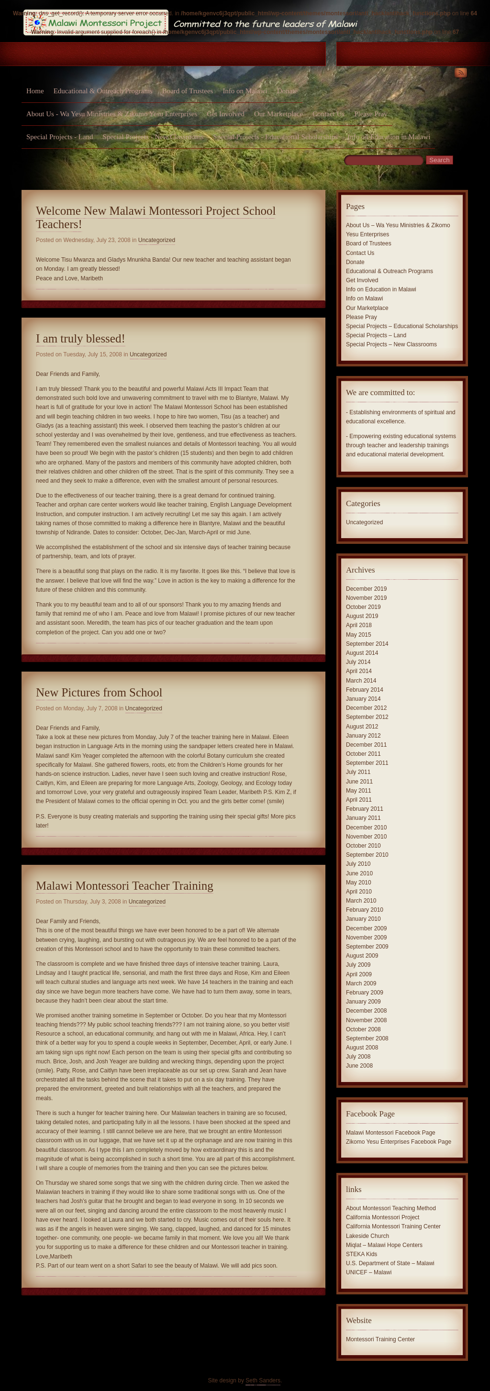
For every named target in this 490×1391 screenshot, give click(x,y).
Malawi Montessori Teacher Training (124, 885)
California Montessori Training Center (393, 1226)
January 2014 (363, 699)
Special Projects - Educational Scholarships (275, 137)
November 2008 (366, 1020)
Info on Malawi (245, 91)
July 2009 (358, 964)
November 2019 (366, 598)
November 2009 (366, 937)
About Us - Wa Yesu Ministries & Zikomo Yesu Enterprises (111, 114)
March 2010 (361, 900)
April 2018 (359, 625)
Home (35, 91)
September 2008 (367, 1038)
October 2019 (363, 607)
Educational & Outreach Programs (103, 91)
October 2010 (363, 845)
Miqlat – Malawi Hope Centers (384, 1245)
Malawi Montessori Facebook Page (390, 1132)
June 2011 (359, 781)
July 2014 (358, 662)
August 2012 (362, 726)
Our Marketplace (278, 114)
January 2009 (363, 1001)
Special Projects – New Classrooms (391, 344)
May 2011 (358, 790)
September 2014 (367, 643)
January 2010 (363, 919)
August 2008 (362, 1047)
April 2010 (359, 891)
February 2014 (364, 689)
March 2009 (361, 983)
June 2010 (359, 873)
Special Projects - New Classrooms (153, 137)
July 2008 (358, 1056)
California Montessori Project (382, 1217)
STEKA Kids (361, 1254)
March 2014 (361, 680)
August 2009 (362, 955)
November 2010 (366, 836)
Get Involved (226, 114)
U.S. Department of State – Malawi (390, 1263)
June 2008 (359, 1065)
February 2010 (364, 909)
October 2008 (363, 1029)
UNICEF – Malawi (368, 1272)
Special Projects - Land (59, 137)
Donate (287, 91)
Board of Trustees (187, 91)
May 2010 (358, 882)
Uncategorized (156, 240)
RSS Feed (460, 74)
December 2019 (366, 588)
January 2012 (363, 735)
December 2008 (366, 1010)
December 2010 (366, 827)
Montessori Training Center (380, 1339)
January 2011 (363, 818)
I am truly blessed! (80, 338)
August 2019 (362, 616)
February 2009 (364, 992)
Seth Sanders (262, 1380)
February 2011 (364, 809)
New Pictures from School (99, 692)
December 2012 (366, 708)
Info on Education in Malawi (388, 137)
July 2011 (358, 772)
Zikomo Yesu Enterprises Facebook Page (398, 1141)
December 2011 (366, 744)
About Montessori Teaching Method (391, 1208)
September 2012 (367, 717)
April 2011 (359, 799)
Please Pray (371, 114)
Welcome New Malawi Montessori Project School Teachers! (156, 217)
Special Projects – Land (376, 335)
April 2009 (359, 974)
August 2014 (362, 653)
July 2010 (358, 864)
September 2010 (367, 854)
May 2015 (358, 634)
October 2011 (363, 754)
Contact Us (328, 114)
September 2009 (367, 946)
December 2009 (366, 928)
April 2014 (359, 671)
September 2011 (367, 763)
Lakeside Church (367, 1236)
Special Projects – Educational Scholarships (402, 326)
